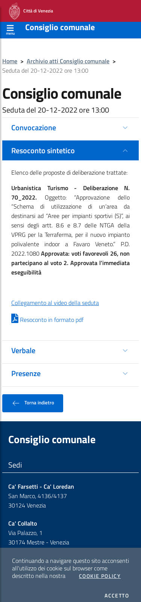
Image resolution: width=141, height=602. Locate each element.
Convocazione (33, 121)
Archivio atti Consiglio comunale (68, 54)
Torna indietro (32, 397)
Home (9, 54)
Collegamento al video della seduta (55, 296)
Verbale (23, 344)
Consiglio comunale (60, 21)
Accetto (117, 589)
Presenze (26, 367)
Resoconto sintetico (43, 144)
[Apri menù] (10, 22)
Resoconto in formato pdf (47, 313)
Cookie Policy (100, 570)
